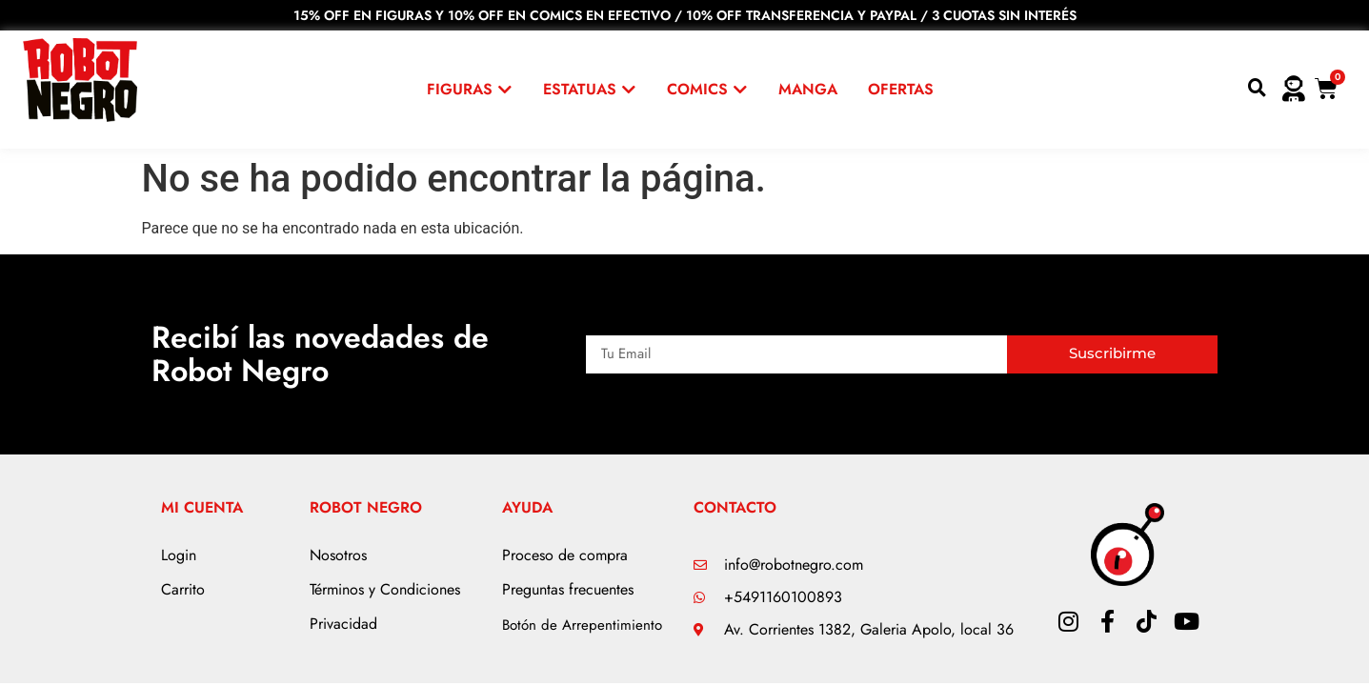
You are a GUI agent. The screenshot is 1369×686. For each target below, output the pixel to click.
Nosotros (338, 555)
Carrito (183, 589)
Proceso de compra (565, 555)
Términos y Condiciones (385, 589)
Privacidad (343, 624)
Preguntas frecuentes (568, 589)
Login (178, 555)
